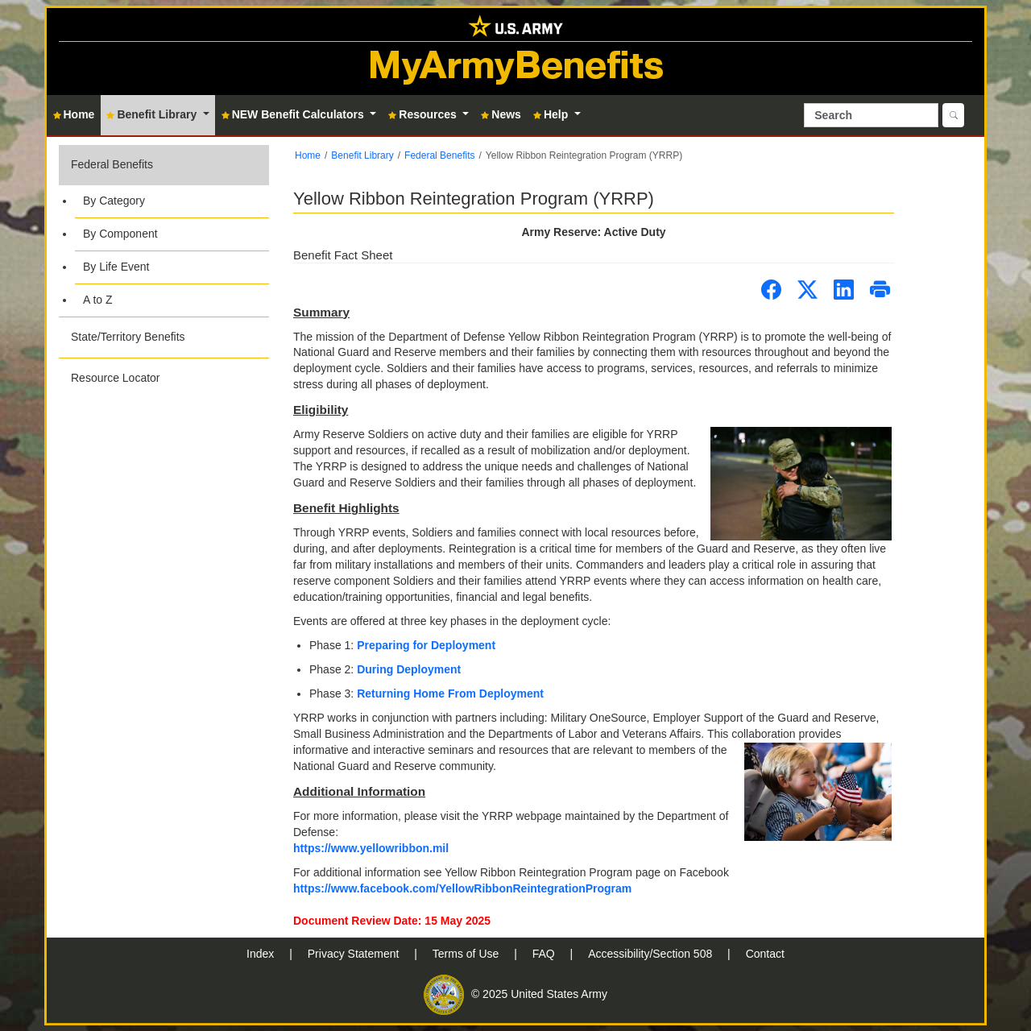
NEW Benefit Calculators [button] (294, 114)
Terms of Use (467, 953)
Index (261, 953)
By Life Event (116, 266)
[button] (164, 231)
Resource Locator (115, 377)
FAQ (545, 953)
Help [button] (552, 114)
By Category (114, 200)
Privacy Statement (355, 953)
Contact (765, 953)
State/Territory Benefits (128, 336)
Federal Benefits (112, 164)
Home (308, 155)
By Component (120, 233)
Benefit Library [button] (153, 114)
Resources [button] (423, 114)
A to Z (98, 299)
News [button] (501, 114)
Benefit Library (362, 155)
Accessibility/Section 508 (651, 953)
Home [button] (74, 114)
